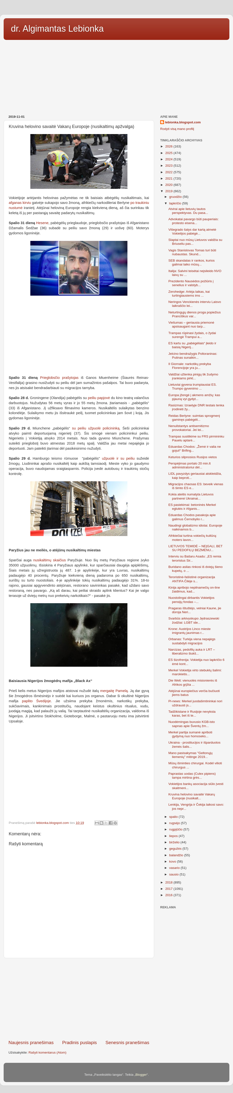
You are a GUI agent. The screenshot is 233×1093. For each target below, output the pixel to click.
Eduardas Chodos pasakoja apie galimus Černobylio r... (192, 517)
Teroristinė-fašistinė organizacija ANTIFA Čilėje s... (191, 579)
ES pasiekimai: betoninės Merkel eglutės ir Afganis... (192, 506)
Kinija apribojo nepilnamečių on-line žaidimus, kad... (194, 589)
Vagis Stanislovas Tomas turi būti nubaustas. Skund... (192, 252)
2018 (169, 882)
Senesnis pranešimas (127, 1042)
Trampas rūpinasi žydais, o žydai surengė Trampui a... (192, 335)
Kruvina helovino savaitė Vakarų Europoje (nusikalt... (191, 796)
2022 (169, 172)
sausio (174, 874)
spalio (174, 817)
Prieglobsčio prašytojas (59, 378)
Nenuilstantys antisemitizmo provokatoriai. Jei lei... (188, 428)
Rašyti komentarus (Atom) (48, 1052)
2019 (169, 191)
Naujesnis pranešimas (31, 1042)
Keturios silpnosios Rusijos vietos (192, 457)
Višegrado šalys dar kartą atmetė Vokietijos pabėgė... (192, 231)
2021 (169, 178)
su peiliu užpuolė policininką (96, 428)
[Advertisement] (116, 76)
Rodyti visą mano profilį (177, 129)
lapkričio (175, 203)
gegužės (176, 848)
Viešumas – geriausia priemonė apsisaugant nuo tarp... (191, 324)
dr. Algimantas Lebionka (57, 29)
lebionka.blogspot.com (183, 122)
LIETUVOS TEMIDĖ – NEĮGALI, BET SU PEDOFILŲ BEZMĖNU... (195, 548)
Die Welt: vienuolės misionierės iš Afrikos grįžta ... (192, 682)
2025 (169, 153)
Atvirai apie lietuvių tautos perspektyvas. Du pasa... (188, 211)
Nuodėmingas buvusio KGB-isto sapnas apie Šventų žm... (191, 724)
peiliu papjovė (99, 398)
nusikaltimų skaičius (49, 560)
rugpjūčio (176, 829)
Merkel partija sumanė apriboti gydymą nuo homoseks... (190, 734)
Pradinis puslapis (79, 1042)
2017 (169, 889)
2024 (169, 159)
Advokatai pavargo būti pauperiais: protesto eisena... (193, 221)
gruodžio (176, 197)
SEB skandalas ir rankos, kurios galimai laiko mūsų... (191, 262)
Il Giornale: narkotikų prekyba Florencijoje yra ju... (189, 366)
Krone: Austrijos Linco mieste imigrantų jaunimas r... (189, 631)
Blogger (141, 1074)
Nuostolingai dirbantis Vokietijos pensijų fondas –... (191, 599)
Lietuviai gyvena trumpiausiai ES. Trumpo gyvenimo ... (192, 386)
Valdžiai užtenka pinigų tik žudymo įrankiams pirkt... (193, 376)
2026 (169, 146)
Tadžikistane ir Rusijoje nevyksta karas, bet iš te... (192, 713)
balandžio (176, 855)
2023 (169, 165)
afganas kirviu (20, 203)
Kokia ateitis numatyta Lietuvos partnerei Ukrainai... (191, 496)
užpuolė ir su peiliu (118, 458)
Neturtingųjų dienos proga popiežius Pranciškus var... (194, 314)
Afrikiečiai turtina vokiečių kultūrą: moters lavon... (192, 537)
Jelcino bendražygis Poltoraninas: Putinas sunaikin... (192, 355)
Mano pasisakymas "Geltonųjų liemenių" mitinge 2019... (190, 755)
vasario (175, 868)
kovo (173, 861)
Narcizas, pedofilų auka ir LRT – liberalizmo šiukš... (191, 651)
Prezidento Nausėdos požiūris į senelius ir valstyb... (191, 283)
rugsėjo (175, 823)
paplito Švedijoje (36, 701)
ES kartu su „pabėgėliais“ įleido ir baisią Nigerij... (192, 345)
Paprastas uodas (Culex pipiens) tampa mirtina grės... (192, 775)
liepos (174, 836)
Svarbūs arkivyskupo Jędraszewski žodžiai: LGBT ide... (193, 620)
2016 (169, 895)
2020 (169, 185)
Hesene (42, 223)
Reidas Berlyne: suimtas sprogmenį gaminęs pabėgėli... (194, 417)
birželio (175, 842)
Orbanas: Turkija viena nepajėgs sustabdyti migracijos (192, 641)
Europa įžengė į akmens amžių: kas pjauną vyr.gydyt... (194, 397)
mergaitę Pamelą (114, 691)
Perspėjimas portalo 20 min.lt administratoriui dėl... (189, 465)
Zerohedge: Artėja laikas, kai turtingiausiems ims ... (189, 293)
